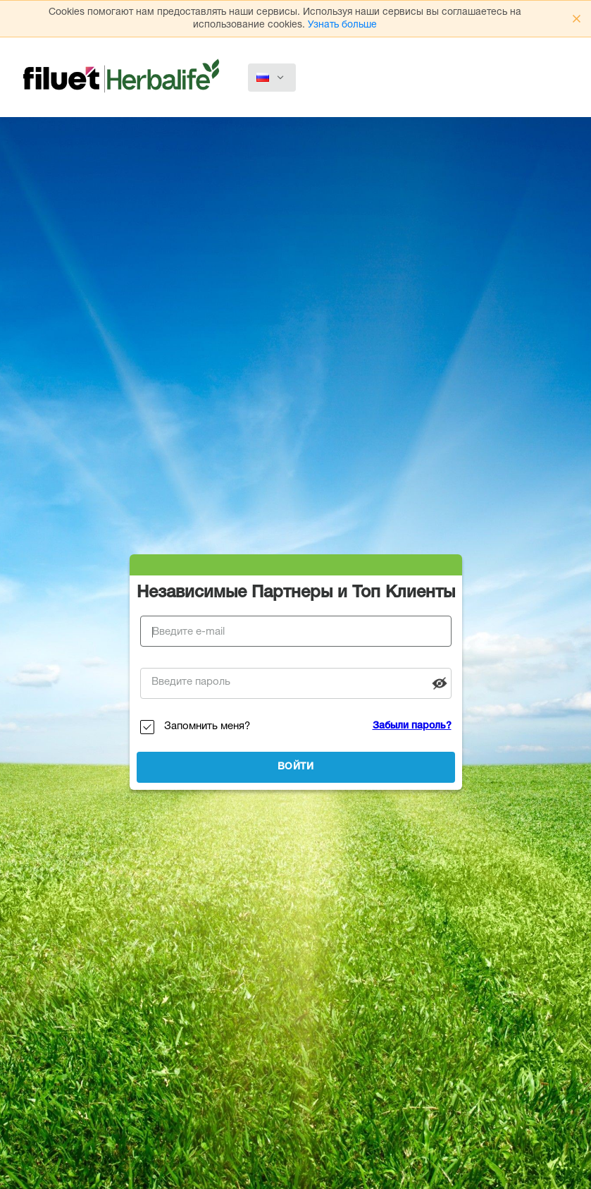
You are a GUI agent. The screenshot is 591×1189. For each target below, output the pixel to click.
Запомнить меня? (207, 726)
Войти (296, 767)
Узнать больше (342, 25)
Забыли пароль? (412, 726)
